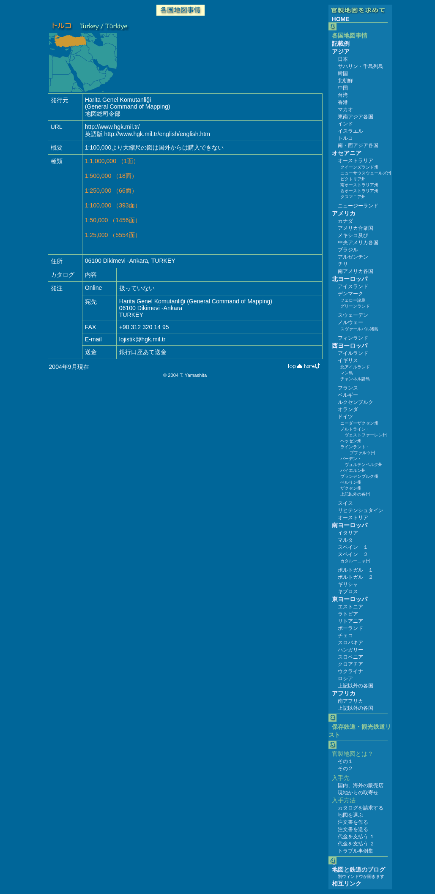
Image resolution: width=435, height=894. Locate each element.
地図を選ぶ (350, 815)
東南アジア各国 (355, 117)
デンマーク (350, 294)
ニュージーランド (358, 206)
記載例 (341, 43)
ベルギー (348, 395)
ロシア (345, 678)
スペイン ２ (353, 554)
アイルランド (353, 353)
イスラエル (350, 131)
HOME (341, 19)
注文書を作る (353, 822)
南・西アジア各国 (358, 145)
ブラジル (348, 250)
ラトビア (348, 614)
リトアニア (350, 621)
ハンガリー (350, 650)
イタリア (348, 533)
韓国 (343, 73)
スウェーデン (353, 315)
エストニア (350, 607)
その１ (345, 761)
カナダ (345, 221)
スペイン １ (353, 547)
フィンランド (353, 338)
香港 (343, 102)
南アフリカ (350, 701)
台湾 (343, 95)
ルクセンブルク (355, 402)
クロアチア (350, 664)
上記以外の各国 (355, 686)
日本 (343, 59)
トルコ (345, 138)
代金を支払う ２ (356, 844)
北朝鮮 (345, 81)
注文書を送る (353, 829)
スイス (345, 503)
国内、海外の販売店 (360, 785)
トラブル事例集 (355, 851)
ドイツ (345, 417)
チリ (343, 264)
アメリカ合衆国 (355, 228)
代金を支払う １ (356, 836)
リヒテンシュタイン (360, 510)
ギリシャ (348, 584)
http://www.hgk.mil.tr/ (112, 126)
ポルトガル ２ (355, 577)
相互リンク (346, 883)
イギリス (348, 360)
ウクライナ (350, 671)
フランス (348, 388)
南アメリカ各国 (355, 271)
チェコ (345, 635)
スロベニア (350, 657)
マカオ (345, 109)
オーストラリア (355, 161)
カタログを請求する (360, 808)
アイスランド (353, 286)
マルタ (345, 540)
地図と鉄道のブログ (358, 869)
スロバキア (350, 643)
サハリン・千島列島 (360, 66)
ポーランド (350, 628)
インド (345, 124)
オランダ (348, 409)
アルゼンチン (353, 257)
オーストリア (353, 518)
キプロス (348, 591)
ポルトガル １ (355, 570)
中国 (343, 88)
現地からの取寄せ (358, 793)
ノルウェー (350, 322)
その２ (345, 768)
